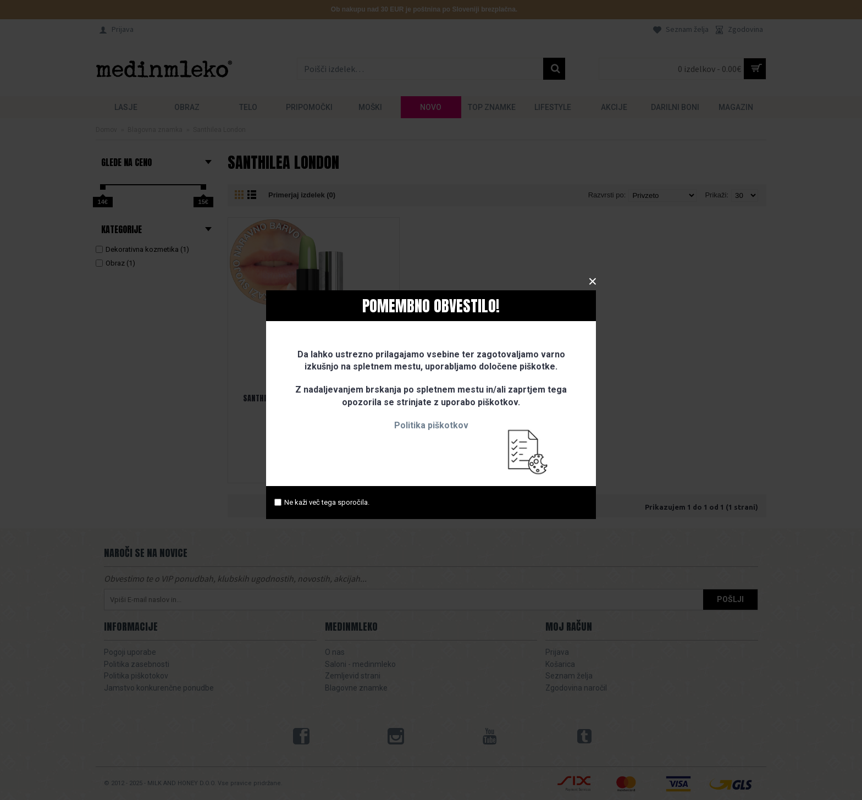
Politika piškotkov (431, 425)
